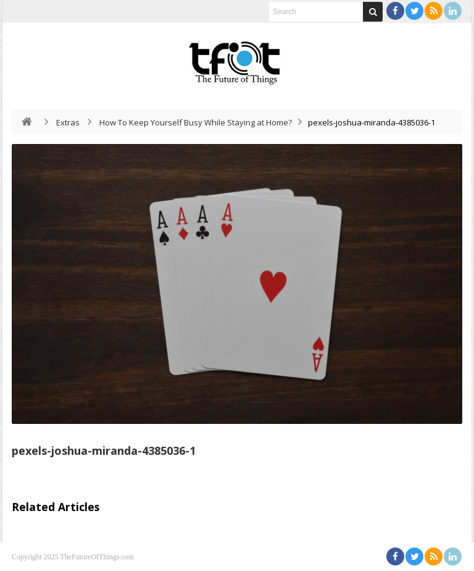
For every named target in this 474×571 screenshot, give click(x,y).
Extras (68, 122)
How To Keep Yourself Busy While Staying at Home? (195, 122)
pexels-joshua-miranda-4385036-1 (104, 450)
